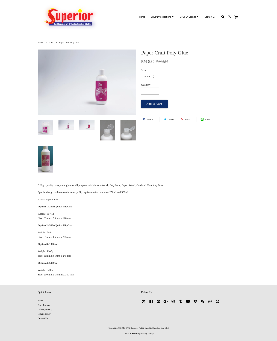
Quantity (146, 84)
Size (143, 70)
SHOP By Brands (189, 16)
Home (142, 16)
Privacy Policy (147, 333)
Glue (51, 42)
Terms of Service (131, 333)
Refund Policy (44, 314)
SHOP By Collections (162, 16)
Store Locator (44, 305)
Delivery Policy (45, 309)
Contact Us (210, 16)
